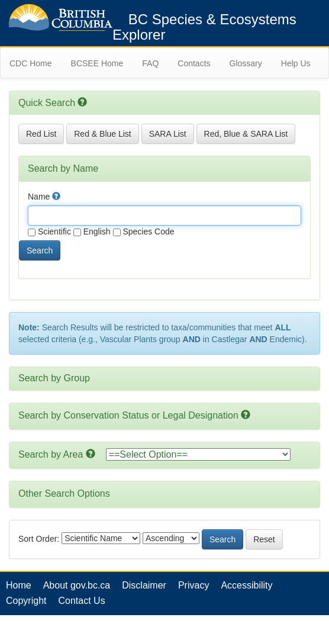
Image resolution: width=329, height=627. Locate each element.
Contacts (194, 63)
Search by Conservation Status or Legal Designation (128, 415)
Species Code (144, 231)
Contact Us (81, 601)
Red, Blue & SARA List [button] (246, 134)
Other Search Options (64, 493)
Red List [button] (41, 134)
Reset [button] (264, 539)
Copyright (26, 601)
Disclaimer (144, 585)
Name (44, 196)
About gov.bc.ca (77, 585)
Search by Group (54, 378)
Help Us (296, 63)
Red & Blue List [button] (102, 134)
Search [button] (40, 250)
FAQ (150, 63)
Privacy (193, 585)
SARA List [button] (167, 134)
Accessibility (246, 585)
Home (18, 585)
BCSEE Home (97, 63)
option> (198, 454)
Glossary (246, 63)
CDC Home (30, 63)
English (92, 231)
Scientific (49, 231)
